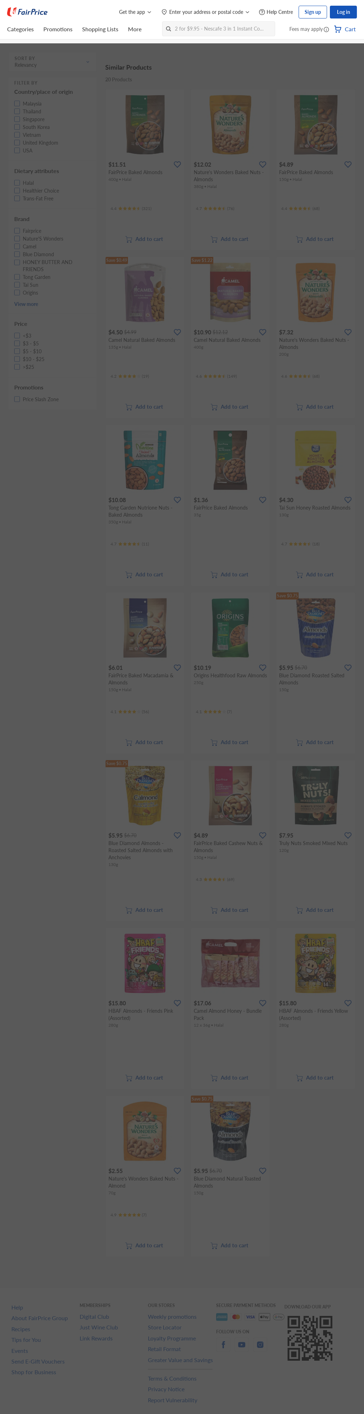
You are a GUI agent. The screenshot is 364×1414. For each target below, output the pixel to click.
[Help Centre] (276, 12)
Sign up (313, 12)
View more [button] (26, 304)
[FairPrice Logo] (27, 12)
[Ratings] (131, 208)
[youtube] (242, 1348)
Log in (343, 12)
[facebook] (223, 1348)
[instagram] (260, 1348)
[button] (326, 30)
